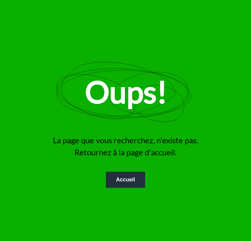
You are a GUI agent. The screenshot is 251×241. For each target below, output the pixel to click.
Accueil (125, 179)
